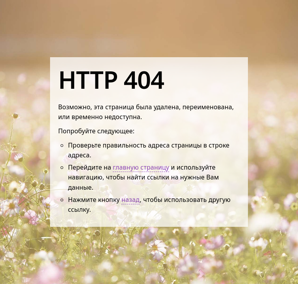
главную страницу (141, 167)
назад (130, 199)
